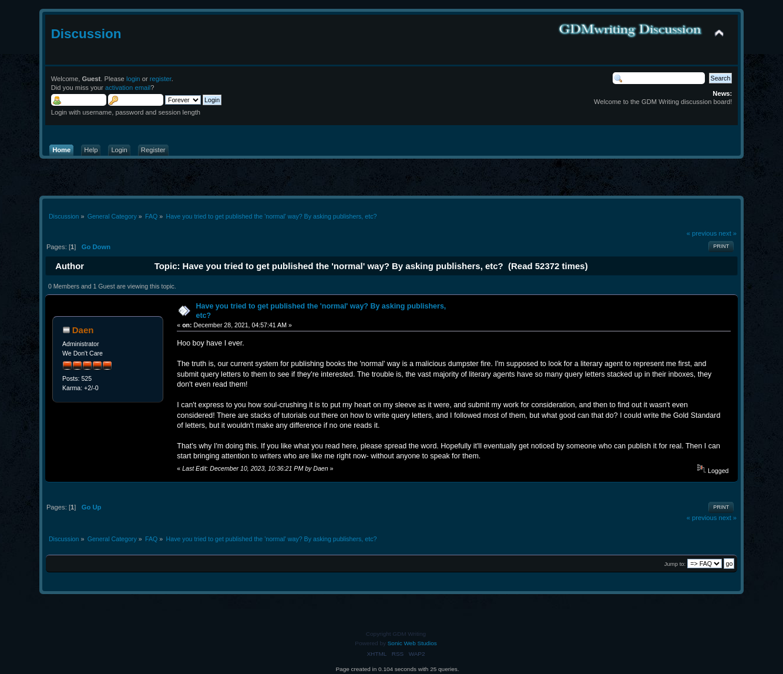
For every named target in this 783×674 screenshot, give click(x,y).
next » (728, 233)
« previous (702, 233)
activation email (127, 87)
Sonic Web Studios (412, 643)
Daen (83, 330)
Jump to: (675, 564)
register (161, 78)
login (133, 78)
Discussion (86, 33)
